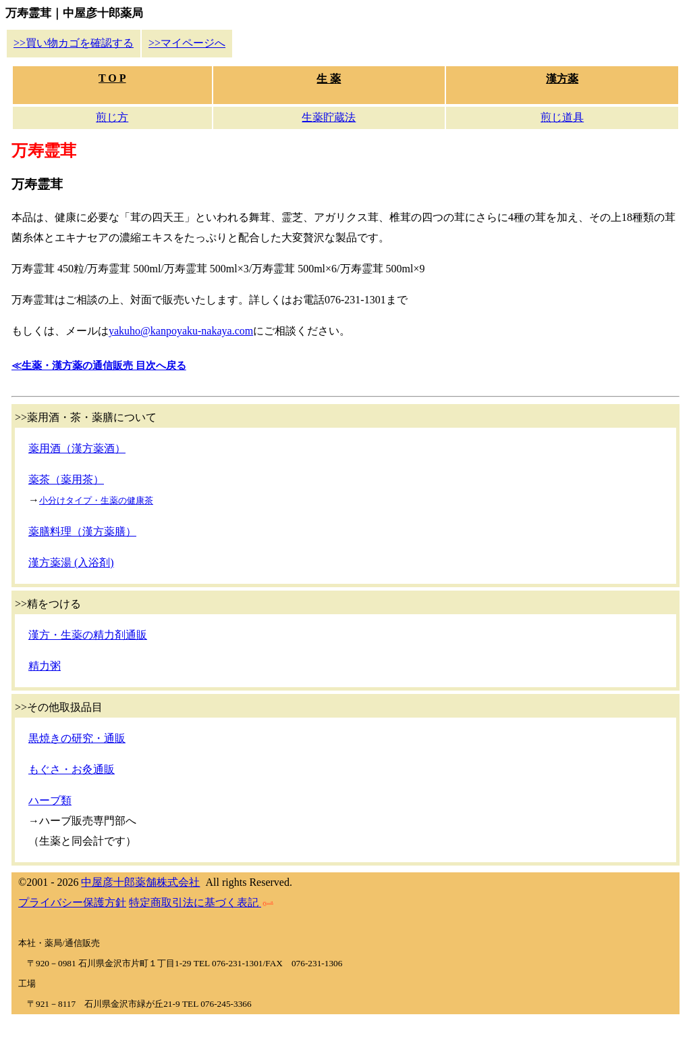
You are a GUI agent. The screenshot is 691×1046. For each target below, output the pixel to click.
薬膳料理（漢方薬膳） (82, 531)
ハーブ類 (50, 800)
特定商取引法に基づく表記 (201, 902)
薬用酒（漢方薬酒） (77, 448)
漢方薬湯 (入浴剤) (71, 562)
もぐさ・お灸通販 (71, 769)
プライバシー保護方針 (72, 902)
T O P (112, 78)
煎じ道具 (562, 117)
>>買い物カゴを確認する (73, 43)
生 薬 (328, 78)
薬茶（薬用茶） (66, 479)
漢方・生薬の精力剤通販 (87, 635)
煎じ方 (112, 117)
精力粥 (44, 666)
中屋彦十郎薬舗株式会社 (140, 882)
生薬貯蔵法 (329, 117)
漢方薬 (562, 78)
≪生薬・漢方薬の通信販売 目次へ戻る (98, 365)
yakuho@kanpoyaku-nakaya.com (181, 331)
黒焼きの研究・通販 (77, 738)
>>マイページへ (186, 43)
